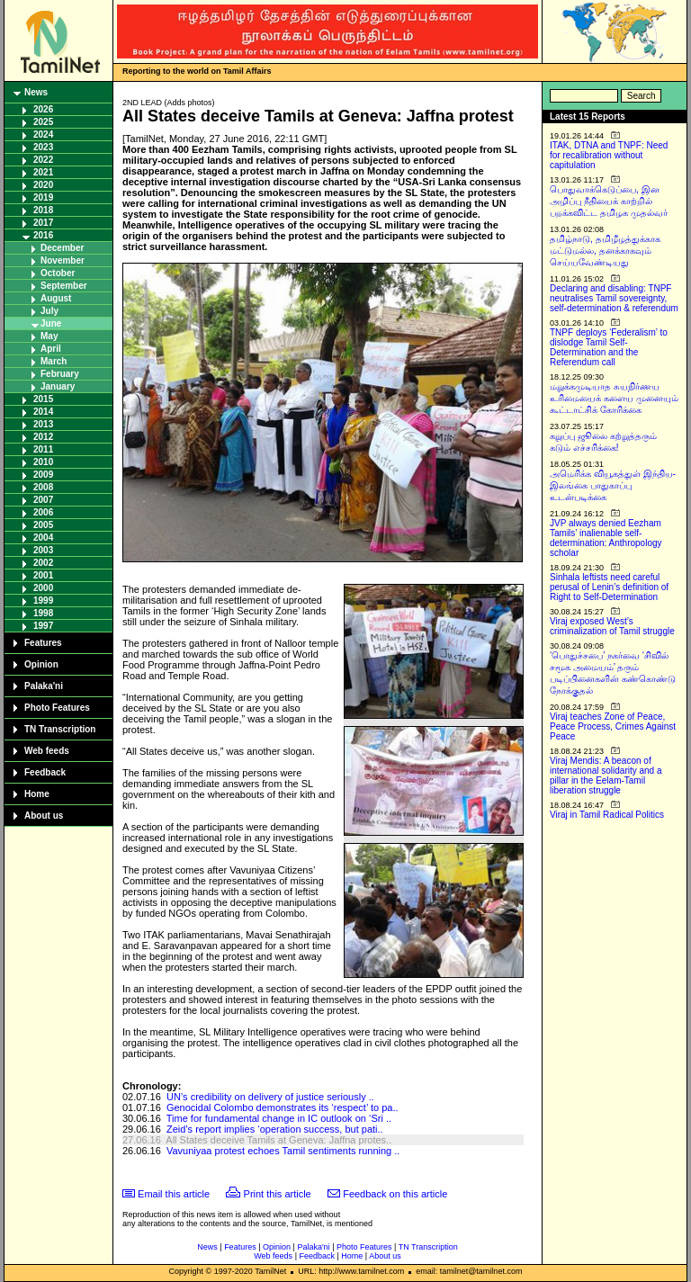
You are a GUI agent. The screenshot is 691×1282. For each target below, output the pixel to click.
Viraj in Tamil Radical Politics (607, 815)
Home (36, 794)
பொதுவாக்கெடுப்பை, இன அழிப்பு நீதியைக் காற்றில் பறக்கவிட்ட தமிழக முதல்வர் (609, 201)
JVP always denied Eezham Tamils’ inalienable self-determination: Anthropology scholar (606, 538)
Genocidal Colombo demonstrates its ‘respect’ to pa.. (282, 1107)
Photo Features (57, 708)
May (49, 336)
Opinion (41, 664)
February (59, 374)
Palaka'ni (43, 686)
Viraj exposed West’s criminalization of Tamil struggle (612, 626)
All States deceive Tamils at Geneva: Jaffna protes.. (278, 1139)
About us (43, 815)
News (36, 92)
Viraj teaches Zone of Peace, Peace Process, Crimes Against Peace (613, 726)
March (53, 361)
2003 (43, 550)
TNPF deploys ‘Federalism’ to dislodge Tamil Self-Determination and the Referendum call (609, 347)
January (57, 386)
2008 (43, 487)
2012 (43, 437)
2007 (43, 500)
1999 (43, 600)
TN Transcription (59, 729)
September (63, 286)
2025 (43, 122)
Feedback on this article (395, 1193)
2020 (43, 185)
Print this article (277, 1193)
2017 (43, 223)
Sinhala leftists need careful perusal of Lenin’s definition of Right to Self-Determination (609, 587)
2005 (43, 525)
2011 (43, 449)
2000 (43, 588)
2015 (43, 399)
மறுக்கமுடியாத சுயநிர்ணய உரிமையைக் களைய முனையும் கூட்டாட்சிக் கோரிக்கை (614, 398)
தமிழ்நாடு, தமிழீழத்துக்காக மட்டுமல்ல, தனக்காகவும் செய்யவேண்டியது (605, 250)
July (49, 311)
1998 (43, 613)
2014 (43, 412)
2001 (43, 575)
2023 (43, 147)
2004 (43, 537)
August (55, 298)
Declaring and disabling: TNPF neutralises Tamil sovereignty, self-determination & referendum (614, 298)
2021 (43, 172)
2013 (43, 424)
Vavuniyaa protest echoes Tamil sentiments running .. (282, 1150)
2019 (43, 197)
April (50, 349)
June (50, 323)
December (62, 248)
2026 (43, 109)
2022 (43, 160)
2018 (43, 210)
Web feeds (46, 751)
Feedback (45, 772)
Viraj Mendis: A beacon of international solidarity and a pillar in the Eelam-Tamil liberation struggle (606, 775)
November (62, 260)
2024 (43, 134)
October (57, 273)
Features (43, 643)
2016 (43, 235)
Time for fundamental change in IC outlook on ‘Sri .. (278, 1118)
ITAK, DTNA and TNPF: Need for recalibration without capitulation (609, 155)
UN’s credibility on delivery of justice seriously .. (270, 1096)
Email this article (174, 1193)
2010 (43, 462)
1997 (43, 626)
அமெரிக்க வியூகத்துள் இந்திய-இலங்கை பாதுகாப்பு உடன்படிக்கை (613, 485)
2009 (43, 475)
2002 (43, 563)
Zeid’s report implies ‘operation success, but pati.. (274, 1129)
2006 (43, 512)
